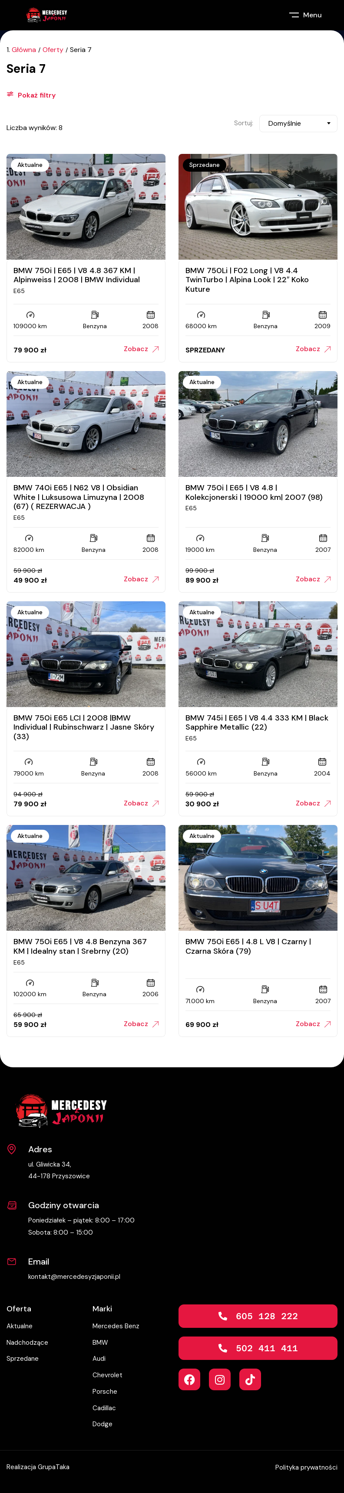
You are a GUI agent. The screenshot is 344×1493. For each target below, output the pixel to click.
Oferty (53, 49)
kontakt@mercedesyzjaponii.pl (74, 1276)
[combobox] (298, 123)
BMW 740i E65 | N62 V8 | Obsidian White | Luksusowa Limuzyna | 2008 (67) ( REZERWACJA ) (78, 497)
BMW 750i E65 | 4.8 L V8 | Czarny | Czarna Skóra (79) (248, 946)
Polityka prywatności (306, 1467)
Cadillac (104, 1408)
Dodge (102, 1424)
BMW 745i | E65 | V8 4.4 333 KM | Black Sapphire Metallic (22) (256, 723)
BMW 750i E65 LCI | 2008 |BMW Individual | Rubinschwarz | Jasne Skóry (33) (83, 727)
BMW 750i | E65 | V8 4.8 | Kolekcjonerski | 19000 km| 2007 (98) (254, 492)
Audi (99, 1358)
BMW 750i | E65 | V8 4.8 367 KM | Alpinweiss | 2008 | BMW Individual (76, 275)
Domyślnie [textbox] (284, 123)
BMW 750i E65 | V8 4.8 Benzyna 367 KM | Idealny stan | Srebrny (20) (80, 946)
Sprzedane (204, 165)
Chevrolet (107, 1375)
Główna (24, 49)
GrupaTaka (53, 1467)
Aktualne (30, 165)
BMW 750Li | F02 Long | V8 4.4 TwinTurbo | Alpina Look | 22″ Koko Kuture (247, 279)
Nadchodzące (27, 1342)
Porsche (105, 1391)
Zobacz (141, 348)
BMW (100, 1342)
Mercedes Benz (116, 1326)
